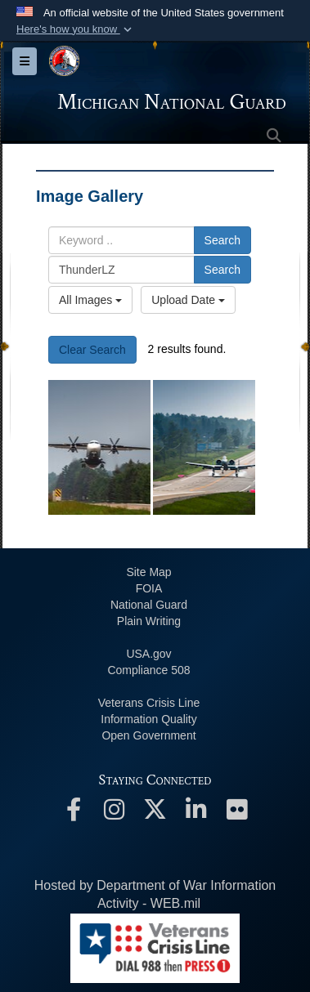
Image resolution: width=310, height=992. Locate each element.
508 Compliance (148, 670)
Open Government (148, 735)
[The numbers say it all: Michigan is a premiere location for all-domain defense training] (204, 447)
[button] (75, 29)
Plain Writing (149, 621)
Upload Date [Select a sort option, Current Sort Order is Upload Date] (188, 299)
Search (222, 240)
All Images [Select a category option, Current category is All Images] (90, 299)
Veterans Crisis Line (149, 702)
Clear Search (92, 349)
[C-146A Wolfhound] (99, 447)
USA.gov (148, 653)
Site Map (148, 572)
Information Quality (149, 719)
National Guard (148, 604)
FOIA (149, 588)
